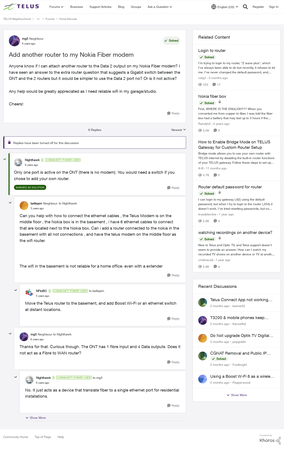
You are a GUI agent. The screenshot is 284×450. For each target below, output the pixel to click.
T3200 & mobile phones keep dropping (237, 317)
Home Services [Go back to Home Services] (68, 19)
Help (61, 437)
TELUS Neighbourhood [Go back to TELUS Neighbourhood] (17, 19)
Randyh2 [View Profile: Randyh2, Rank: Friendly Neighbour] (204, 123)
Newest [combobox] (178, 130)
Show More (35, 418)
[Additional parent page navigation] (38, 19)
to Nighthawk (68, 203)
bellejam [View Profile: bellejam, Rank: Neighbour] (36, 203)
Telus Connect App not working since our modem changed (239, 299)
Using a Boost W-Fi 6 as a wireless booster (242, 376)
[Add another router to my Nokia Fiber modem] (31, 165)
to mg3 (97, 378)
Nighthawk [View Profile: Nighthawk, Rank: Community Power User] (32, 160)
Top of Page (43, 437)
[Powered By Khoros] (270, 440)
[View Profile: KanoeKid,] (202, 320)
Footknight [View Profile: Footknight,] (240, 364)
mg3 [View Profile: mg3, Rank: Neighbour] (25, 38)
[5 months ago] (217, 78)
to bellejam (96, 291)
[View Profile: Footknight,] (202, 356)
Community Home (15, 437)
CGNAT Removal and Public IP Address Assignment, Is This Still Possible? (240, 353)
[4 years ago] (220, 123)
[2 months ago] (219, 306)
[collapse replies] (4, 159)
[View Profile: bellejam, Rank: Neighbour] (24, 205)
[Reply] (173, 113)
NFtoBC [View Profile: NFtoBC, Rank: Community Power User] (41, 291)
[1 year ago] (225, 214)
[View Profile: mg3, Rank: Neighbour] (14, 40)
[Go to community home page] (22, 6)
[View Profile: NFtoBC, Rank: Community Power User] (29, 293)
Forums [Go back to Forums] (50, 19)
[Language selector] (224, 6)
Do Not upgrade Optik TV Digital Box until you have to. (239, 335)
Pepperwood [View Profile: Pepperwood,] (241, 382)
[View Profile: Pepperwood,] (202, 379)
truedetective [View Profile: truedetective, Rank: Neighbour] (207, 214)
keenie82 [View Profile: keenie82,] (239, 306)
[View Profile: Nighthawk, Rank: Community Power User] (18, 162)
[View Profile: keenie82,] (202, 302)
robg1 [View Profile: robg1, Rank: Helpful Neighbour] (202, 78)
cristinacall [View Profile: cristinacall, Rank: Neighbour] (205, 260)
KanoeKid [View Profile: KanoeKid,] (239, 324)
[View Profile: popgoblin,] (202, 338)
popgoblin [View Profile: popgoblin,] (239, 341)
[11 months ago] (215, 168)
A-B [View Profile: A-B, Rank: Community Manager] (201, 168)
